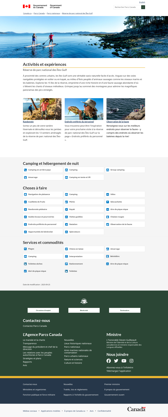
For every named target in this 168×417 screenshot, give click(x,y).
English (142, 2)
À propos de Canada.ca (74, 411)
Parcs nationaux (53, 13)
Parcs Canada (39, 13)
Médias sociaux (30, 411)
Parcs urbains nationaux (76, 356)
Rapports (27, 361)
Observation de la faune (117, 121)
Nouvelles (69, 340)
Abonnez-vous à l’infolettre (119, 367)
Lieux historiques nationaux (78, 343)
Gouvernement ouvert (114, 394)
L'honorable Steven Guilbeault (124, 343)
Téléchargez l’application (118, 370)
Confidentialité (104, 411)
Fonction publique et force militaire (39, 394)
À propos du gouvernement (116, 389)
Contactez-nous (30, 384)
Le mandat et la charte (34, 340)
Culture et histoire (73, 362)
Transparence (30, 343)
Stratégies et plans (32, 358)
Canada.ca (27, 13)
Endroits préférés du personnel (79, 121)
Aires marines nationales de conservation (78, 351)
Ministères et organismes (34, 389)
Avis (25, 365)
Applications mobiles (50, 411)
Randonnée (28, 121)
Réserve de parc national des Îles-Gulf (77, 13)
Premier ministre (112, 384)
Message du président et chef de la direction (40, 348)
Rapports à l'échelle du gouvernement (81, 394)
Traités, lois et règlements (75, 389)
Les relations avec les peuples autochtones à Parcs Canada (37, 353)
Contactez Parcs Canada (35, 325)
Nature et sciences (73, 359)
